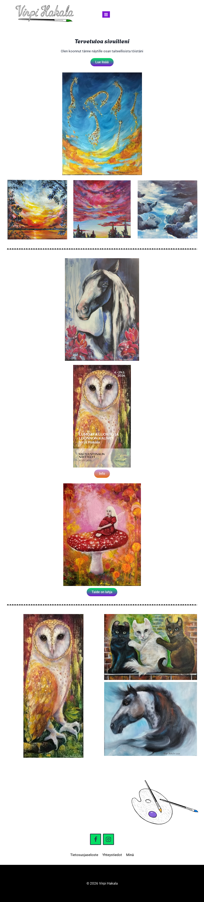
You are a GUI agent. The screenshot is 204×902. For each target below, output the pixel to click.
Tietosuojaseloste (84, 855)
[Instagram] (108, 839)
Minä (130, 855)
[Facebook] (95, 839)
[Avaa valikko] (106, 14)
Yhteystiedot (112, 855)
